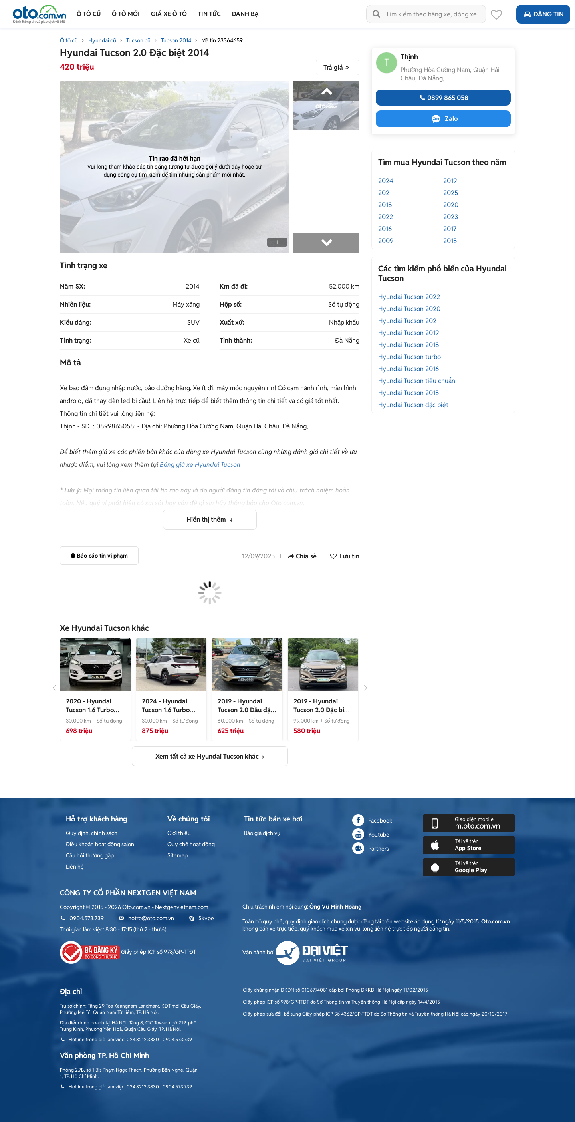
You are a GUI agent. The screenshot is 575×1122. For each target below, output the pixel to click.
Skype (201, 918)
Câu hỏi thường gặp (90, 855)
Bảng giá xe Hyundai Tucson (200, 464)
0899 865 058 (443, 98)
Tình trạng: (75, 341)
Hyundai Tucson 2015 (408, 393)
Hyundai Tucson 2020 (409, 309)
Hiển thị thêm (207, 519)
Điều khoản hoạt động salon (100, 844)
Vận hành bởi (295, 952)
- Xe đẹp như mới (321, 710)
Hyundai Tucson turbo (409, 357)
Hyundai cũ (102, 40)
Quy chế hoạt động (191, 844)
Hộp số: (231, 305)
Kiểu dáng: (75, 323)
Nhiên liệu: (75, 305)
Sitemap (177, 855)
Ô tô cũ (69, 40)
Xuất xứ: (232, 323)
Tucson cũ (138, 40)
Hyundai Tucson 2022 (409, 297)
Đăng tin (543, 14)
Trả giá (337, 67)
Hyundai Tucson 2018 (408, 345)
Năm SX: (72, 287)
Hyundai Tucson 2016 (408, 369)
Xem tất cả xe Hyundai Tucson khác (207, 756)
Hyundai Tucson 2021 (408, 321)
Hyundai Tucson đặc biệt (413, 405)
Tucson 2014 (176, 40)
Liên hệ (75, 866)
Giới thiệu (179, 833)
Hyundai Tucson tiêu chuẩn (416, 381)
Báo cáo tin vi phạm (99, 555)
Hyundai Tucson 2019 (408, 333)
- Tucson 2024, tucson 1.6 (168, 714)
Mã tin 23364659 (222, 40)
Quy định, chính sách (91, 833)
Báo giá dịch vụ (262, 833)
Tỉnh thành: (236, 341)
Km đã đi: (234, 287)
